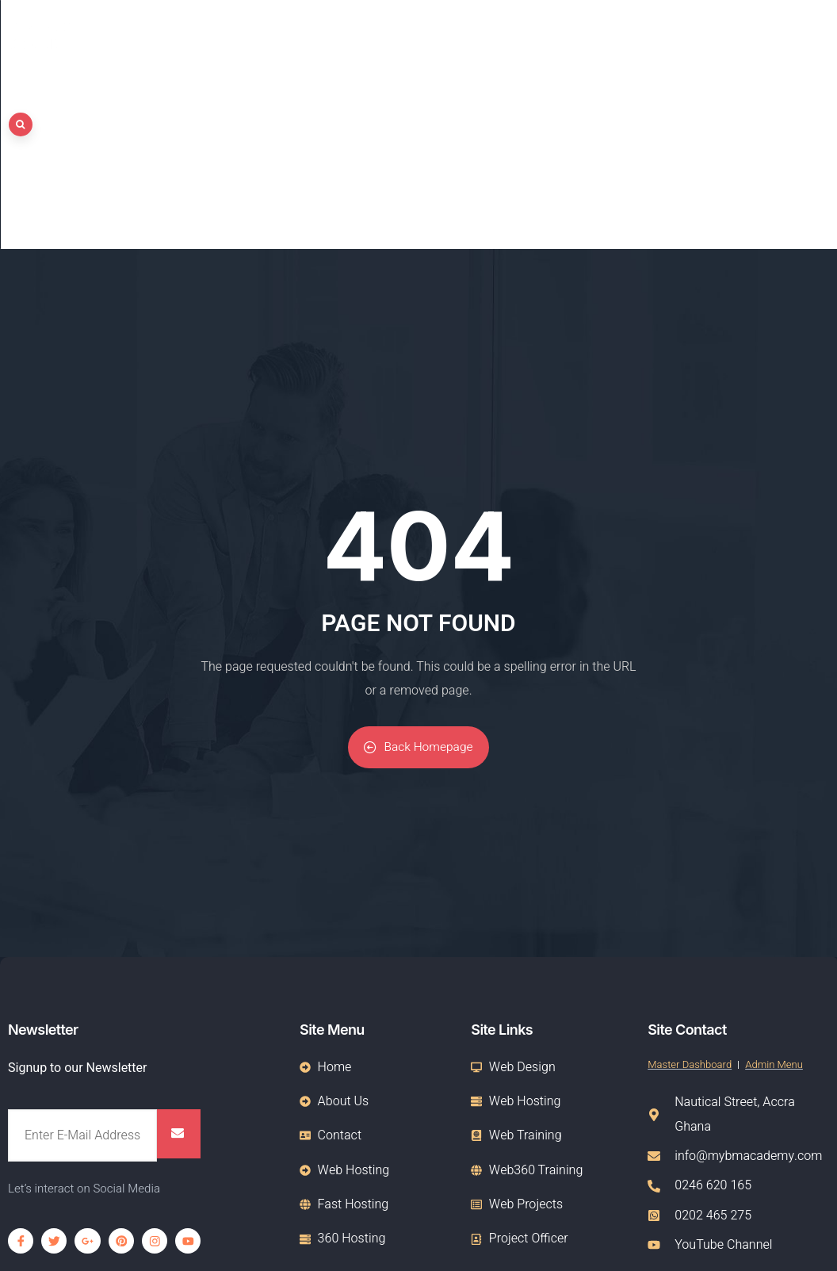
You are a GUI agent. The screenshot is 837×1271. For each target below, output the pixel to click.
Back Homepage (418, 555)
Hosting (708, 28)
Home (560, 28)
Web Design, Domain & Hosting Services (228, 1144)
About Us (631, 28)
